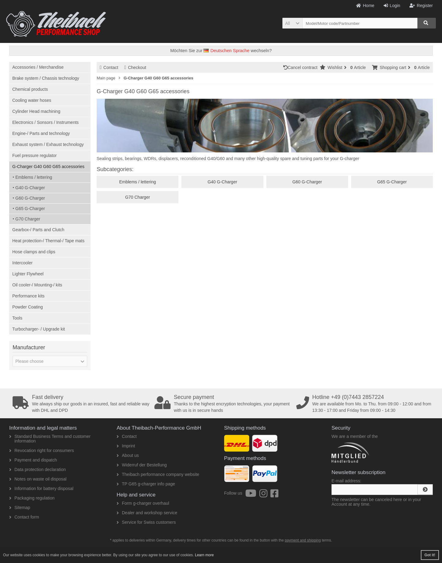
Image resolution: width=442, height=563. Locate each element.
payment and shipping (303, 540)
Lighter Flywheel (28, 273)
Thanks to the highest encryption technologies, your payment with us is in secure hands (223, 403)
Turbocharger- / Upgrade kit (38, 329)
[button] (292, 23)
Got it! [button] (430, 555)
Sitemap (19, 507)
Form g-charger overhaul (143, 503)
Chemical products (30, 89)
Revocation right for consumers (41, 450)
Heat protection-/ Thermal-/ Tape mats (48, 240)
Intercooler (22, 262)
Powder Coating (27, 306)
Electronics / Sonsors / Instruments (45, 122)
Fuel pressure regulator (34, 155)
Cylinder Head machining (36, 111)
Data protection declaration (37, 469)
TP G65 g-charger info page (146, 483)
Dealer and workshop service (147, 512)
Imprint (126, 445)
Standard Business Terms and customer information (50, 438)
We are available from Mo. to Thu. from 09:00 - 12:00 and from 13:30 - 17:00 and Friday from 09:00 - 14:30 (365, 403)
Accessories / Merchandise (38, 67)
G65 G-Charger (30, 208)
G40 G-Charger (30, 187)
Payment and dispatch (33, 460)
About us (128, 455)
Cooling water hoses (31, 100)
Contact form (24, 517)
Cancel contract (301, 67)
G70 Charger (27, 218)
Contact (109, 67)
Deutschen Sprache (226, 50)
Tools (17, 318)
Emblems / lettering (33, 177)
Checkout (135, 67)
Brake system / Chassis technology (45, 78)
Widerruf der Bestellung (142, 464)
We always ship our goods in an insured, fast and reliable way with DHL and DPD (81, 403)
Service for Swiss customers (146, 522)
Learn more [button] (204, 555)
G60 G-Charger (30, 198)
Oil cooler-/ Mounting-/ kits (37, 284)
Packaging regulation (32, 498)
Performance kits (28, 295)
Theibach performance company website (158, 474)
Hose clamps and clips (33, 251)
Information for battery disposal (41, 488)
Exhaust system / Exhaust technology (48, 144)
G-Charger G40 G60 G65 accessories (48, 166)
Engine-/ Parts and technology (41, 133)
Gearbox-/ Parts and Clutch (38, 229)
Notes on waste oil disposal (38, 479)
